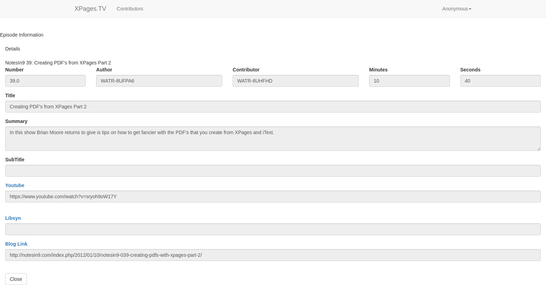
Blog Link (16, 244)
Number (14, 69)
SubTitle (14, 159)
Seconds (470, 69)
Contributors (130, 8)
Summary (16, 121)
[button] (457, 8)
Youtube (14, 185)
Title (10, 95)
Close (16, 279)
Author (104, 69)
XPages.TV (90, 8)
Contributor (246, 69)
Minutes (378, 69)
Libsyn (13, 218)
